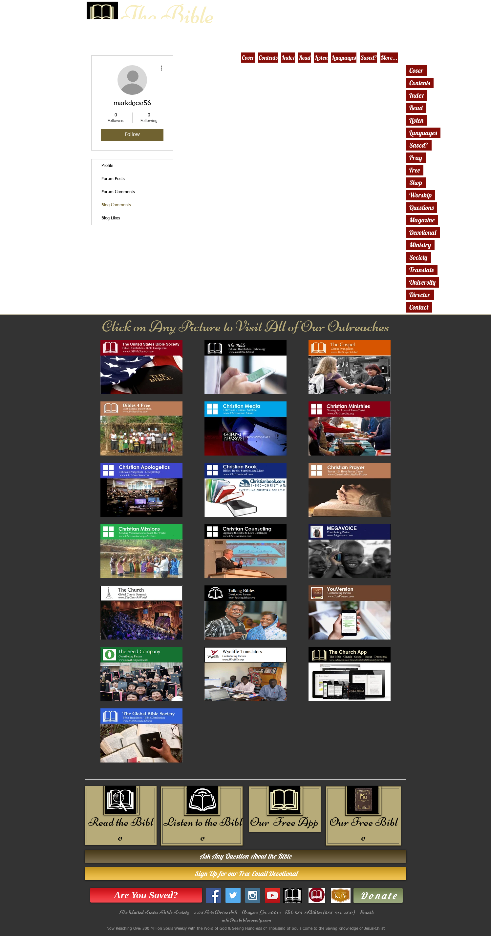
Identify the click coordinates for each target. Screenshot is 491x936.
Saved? (418, 145)
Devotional (422, 232)
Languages (423, 133)
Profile (107, 166)
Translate (421, 270)
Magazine (422, 220)
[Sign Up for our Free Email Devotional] (245, 873)
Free (414, 170)
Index (416, 95)
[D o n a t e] (378, 895)
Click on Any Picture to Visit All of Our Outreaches (245, 326)
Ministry (420, 245)
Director (419, 295)
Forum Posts (113, 179)
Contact (419, 307)
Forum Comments (118, 192)
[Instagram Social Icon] (252, 895)
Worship (420, 195)
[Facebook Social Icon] (213, 895)
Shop (415, 182)
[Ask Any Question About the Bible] (245, 856)
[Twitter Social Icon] (233, 895)
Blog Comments (116, 205)
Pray (415, 157)
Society (418, 257)
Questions (421, 207)
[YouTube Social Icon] (272, 895)
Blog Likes (110, 218)
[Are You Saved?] (146, 895)
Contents (419, 83)
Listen (416, 120)
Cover (416, 70)
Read (416, 108)
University (422, 282)
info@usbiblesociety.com (246, 919)
